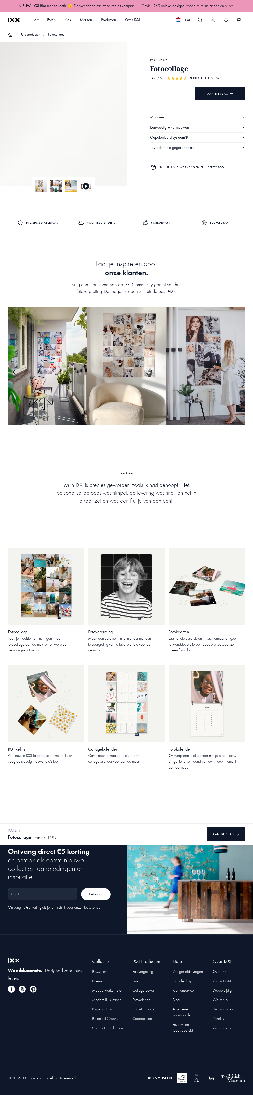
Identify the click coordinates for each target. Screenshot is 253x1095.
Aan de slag (220, 93)
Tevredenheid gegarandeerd (197, 147)
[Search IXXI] (200, 19)
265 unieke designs (169, 5)
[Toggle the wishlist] (225, 19)
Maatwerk (197, 117)
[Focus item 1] (63, 118)
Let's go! (96, 894)
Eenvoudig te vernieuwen (197, 127)
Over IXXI (132, 19)
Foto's (51, 19)
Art (36, 19)
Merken (86, 19)
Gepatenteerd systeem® (197, 137)
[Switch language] (183, 19)
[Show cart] (238, 19)
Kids (67, 19)
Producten (108, 19)
